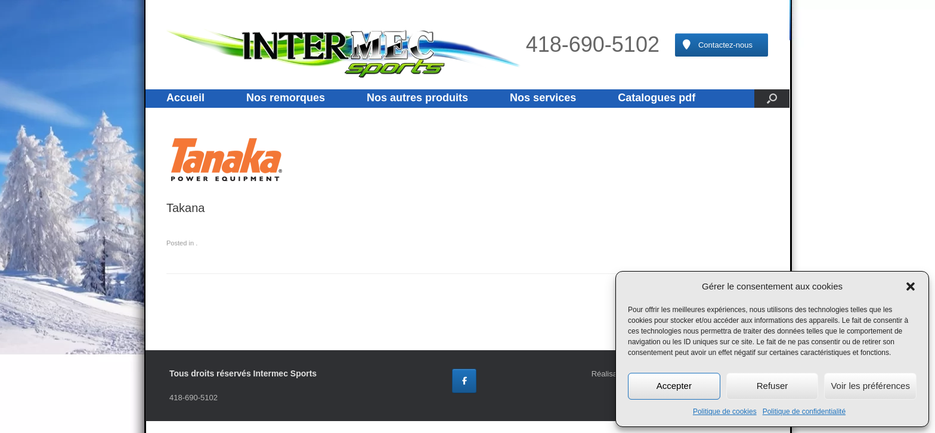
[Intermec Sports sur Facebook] (464, 381)
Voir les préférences (870, 386)
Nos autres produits (417, 98)
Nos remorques (285, 98)
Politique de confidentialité (804, 411)
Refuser (772, 386)
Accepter (674, 386)
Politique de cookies (725, 411)
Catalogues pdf (656, 98)
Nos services (543, 98)
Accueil (185, 98)
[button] (911, 286)
